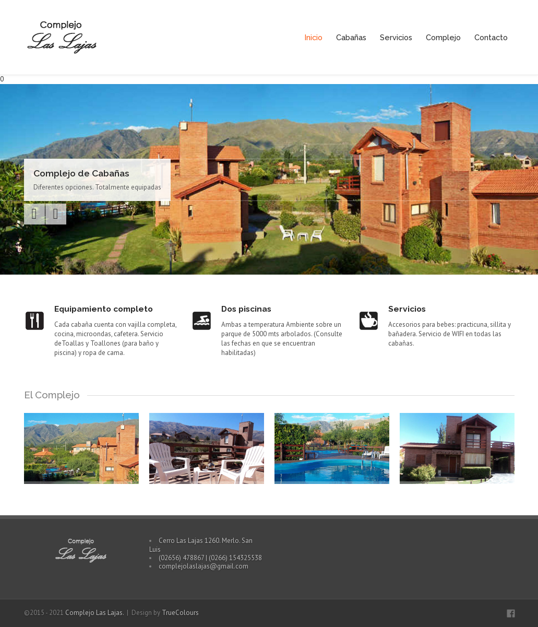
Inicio (313, 37)
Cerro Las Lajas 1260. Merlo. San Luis (201, 544)
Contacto (491, 37)
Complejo (443, 37)
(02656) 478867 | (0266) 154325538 (210, 557)
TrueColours (180, 612)
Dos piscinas (246, 309)
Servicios (396, 37)
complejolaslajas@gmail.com (203, 566)
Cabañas (351, 37)
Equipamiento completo (103, 309)
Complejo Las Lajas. (95, 612)
